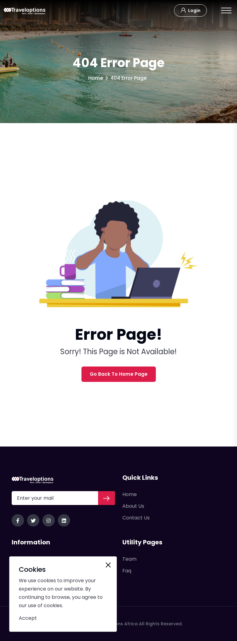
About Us (133, 506)
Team (129, 559)
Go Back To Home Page (119, 374)
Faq (126, 570)
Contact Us (136, 517)
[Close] (108, 565)
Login (190, 10)
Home (95, 78)
